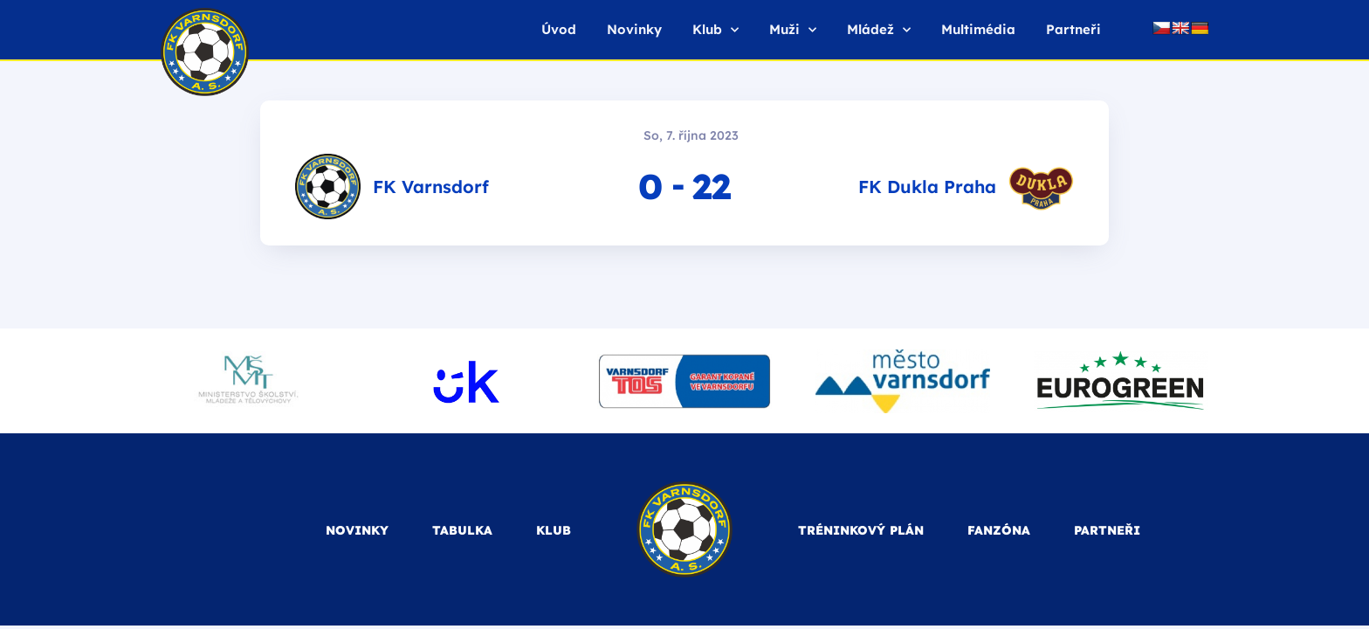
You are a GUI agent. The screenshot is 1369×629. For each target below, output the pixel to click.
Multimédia (978, 29)
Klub (715, 30)
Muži (792, 30)
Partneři (1073, 29)
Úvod (558, 29)
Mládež (879, 30)
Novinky (634, 29)
